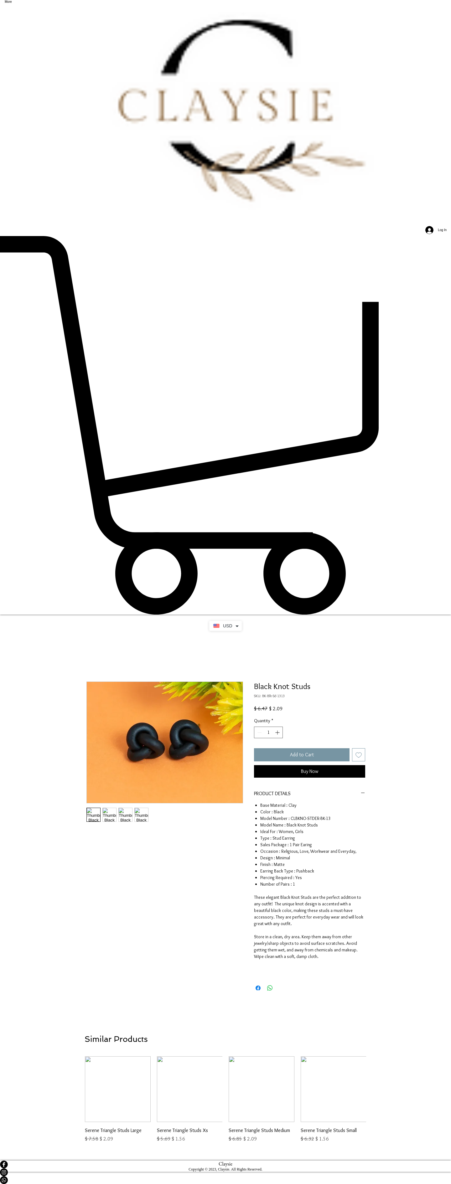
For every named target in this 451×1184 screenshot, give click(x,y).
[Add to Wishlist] (358, 754)
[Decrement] (259, 732)
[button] (225, 425)
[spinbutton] (268, 732)
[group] (225, 1099)
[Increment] (278, 732)
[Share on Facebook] (258, 988)
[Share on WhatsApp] (270, 988)
